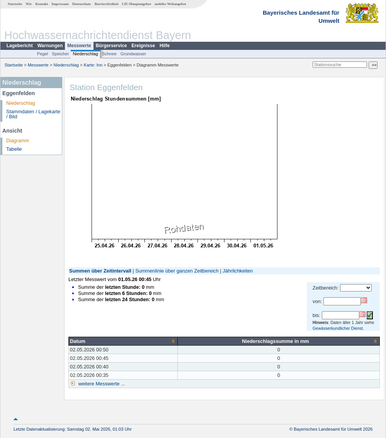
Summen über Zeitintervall (100, 271)
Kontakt (41, 4)
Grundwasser (133, 53)
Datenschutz (81, 4)
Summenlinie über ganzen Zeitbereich (177, 271)
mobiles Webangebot (170, 4)
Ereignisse (143, 45)
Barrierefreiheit (107, 4)
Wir (29, 4)
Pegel (42, 53)
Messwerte (79, 45)
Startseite (15, 4)
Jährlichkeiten (238, 271)
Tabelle (14, 149)
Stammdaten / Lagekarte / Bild (33, 114)
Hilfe (165, 45)
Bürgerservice (111, 45)
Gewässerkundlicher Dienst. (338, 328)
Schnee (109, 53)
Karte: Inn (93, 65)
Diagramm (17, 140)
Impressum (59, 4)
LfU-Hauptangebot (136, 4)
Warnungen (50, 45)
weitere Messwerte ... (101, 384)
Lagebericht (20, 45)
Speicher (60, 53)
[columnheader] (123, 341)
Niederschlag (85, 53)
